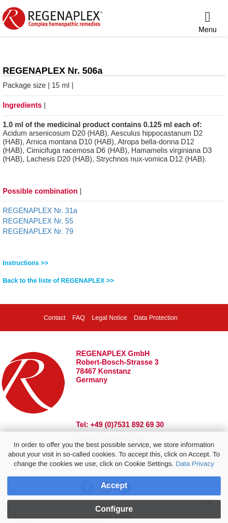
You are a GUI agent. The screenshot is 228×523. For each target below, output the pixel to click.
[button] (114, 263)
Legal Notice (109, 317)
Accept (114, 485)
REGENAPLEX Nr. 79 (38, 231)
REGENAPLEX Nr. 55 (38, 221)
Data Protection (156, 317)
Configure (114, 508)
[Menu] (207, 22)
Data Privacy (194, 463)
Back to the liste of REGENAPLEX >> (58, 280)
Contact (54, 317)
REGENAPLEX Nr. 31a (40, 210)
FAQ (78, 317)
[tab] (114, 263)
